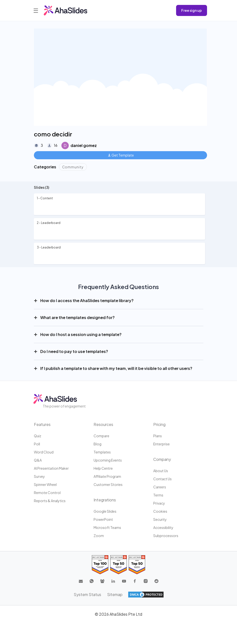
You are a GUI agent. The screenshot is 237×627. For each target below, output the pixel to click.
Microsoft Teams (107, 527)
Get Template (121, 155)
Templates (102, 452)
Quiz (37, 436)
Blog (97, 444)
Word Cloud (44, 452)
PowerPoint (103, 519)
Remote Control (47, 492)
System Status (87, 594)
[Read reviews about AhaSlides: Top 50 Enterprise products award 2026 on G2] (137, 564)
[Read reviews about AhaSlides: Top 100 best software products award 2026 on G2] (100, 564)
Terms (158, 495)
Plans (157, 436)
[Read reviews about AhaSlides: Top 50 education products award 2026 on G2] (118, 564)
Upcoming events (108, 460)
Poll (37, 444)
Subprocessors (165, 535)
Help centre (103, 468)
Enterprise (161, 444)
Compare (101, 436)
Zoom (99, 535)
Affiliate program (107, 476)
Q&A (38, 460)
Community (73, 167)
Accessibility (163, 527)
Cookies (160, 511)
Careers (159, 487)
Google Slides (105, 511)
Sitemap (115, 594)
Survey (39, 476)
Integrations (105, 499)
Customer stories (108, 484)
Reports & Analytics (50, 500)
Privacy (159, 503)
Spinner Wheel (45, 484)
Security (160, 519)
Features (42, 424)
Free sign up (191, 10)
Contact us (162, 479)
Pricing (159, 424)
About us (160, 470)
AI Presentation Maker (51, 468)
